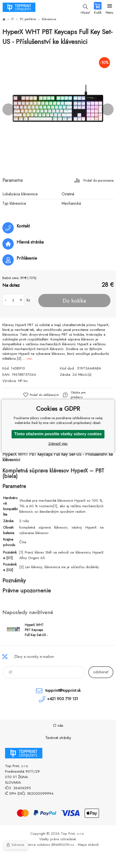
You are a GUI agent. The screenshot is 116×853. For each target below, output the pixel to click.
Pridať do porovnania (99, 180)
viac (29, 358)
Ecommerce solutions (34, 844)
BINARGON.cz (63, 844)
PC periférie (28, 19)
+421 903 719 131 (62, 699)
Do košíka (74, 301)
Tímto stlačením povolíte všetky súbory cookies (58, 434)
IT (12, 19)
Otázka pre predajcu (78, 394)
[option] (58, 109)
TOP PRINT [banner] (18, 8)
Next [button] (108, 109)
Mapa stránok (88, 844)
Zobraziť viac (58, 444)
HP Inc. (23, 380)
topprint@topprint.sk (63, 690)
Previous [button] (8, 109)
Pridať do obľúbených (44, 395)
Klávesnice (49, 19)
